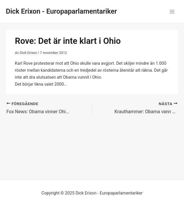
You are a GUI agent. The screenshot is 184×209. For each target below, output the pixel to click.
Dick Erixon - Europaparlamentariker (61, 11)
